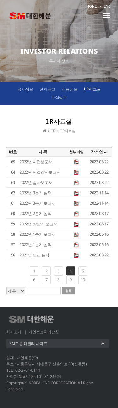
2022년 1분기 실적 (35, 245)
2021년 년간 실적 (34, 255)
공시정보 (25, 89)
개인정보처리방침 (44, 332)
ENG (107, 6)
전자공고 (47, 89)
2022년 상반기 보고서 (38, 224)
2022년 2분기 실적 (35, 214)
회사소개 (13, 332)
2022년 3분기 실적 (35, 193)
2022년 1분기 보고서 (37, 234)
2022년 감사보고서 (36, 182)
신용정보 (69, 89)
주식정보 (59, 97)
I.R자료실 (92, 89)
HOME (92, 6)
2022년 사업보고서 (36, 162)
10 (83, 280)
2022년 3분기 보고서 (37, 203)
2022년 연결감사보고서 (40, 172)
